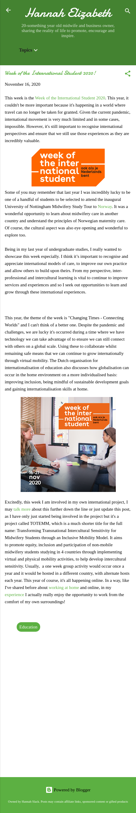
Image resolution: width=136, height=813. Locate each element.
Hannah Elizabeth (68, 12)
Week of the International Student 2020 (70, 98)
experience (14, 594)
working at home (64, 587)
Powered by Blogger (68, 789)
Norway (105, 206)
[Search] (127, 12)
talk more (22, 509)
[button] (127, 74)
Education (28, 627)
